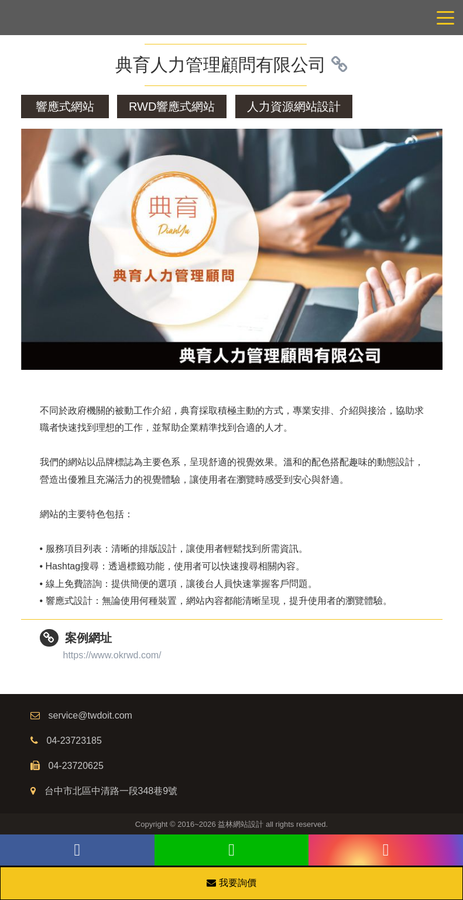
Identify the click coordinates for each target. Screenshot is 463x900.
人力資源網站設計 (294, 106)
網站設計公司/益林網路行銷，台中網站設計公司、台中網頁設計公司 (231, 17)
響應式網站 (65, 106)
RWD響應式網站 (172, 106)
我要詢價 (231, 883)
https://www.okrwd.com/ (112, 655)
